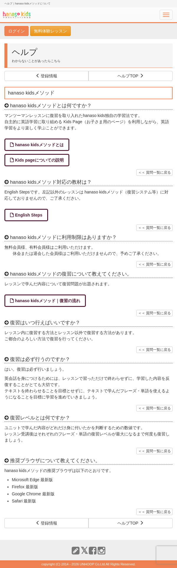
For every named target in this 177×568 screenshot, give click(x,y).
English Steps (28, 215)
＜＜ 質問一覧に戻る (154, 172)
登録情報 (47, 76)
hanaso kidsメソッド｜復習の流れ (47, 300)
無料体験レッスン (50, 31)
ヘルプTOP (130, 76)
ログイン (16, 31)
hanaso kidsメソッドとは (39, 144)
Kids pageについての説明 (39, 160)
